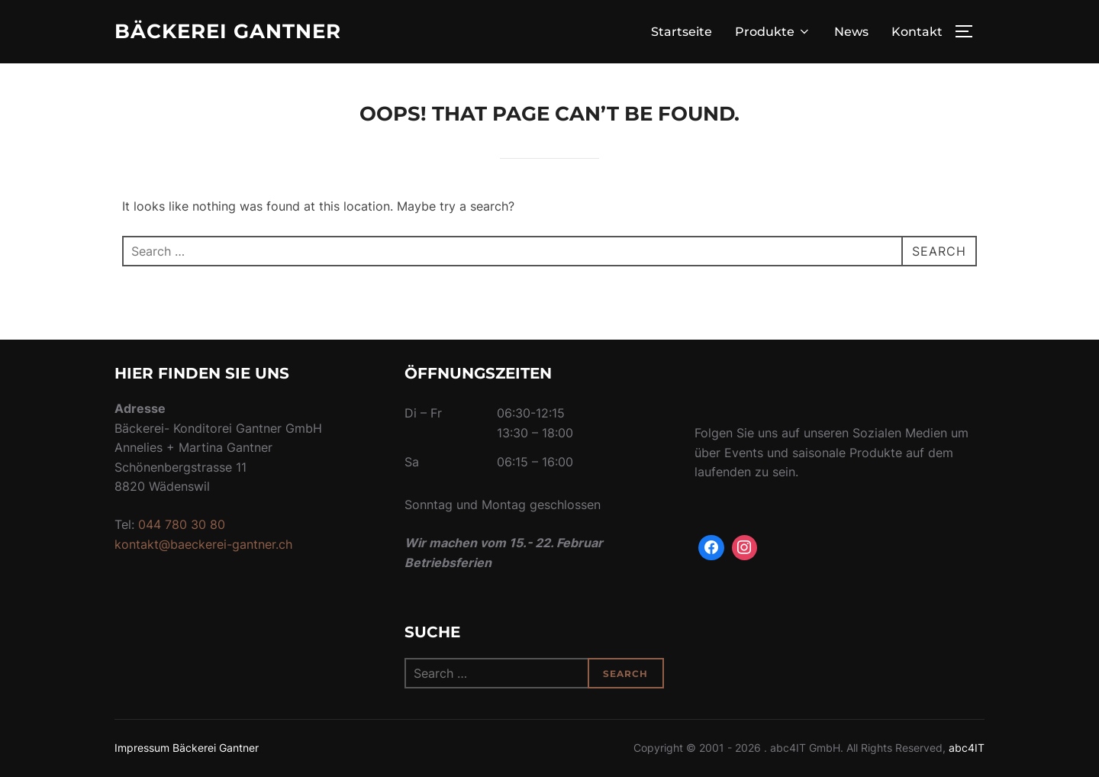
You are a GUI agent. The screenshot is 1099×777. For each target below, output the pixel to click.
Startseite (681, 31)
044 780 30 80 (181, 524)
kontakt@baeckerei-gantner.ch (203, 544)
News (851, 31)
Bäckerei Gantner (227, 31)
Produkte (773, 31)
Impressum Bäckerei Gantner (186, 747)
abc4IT (967, 747)
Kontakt (917, 31)
